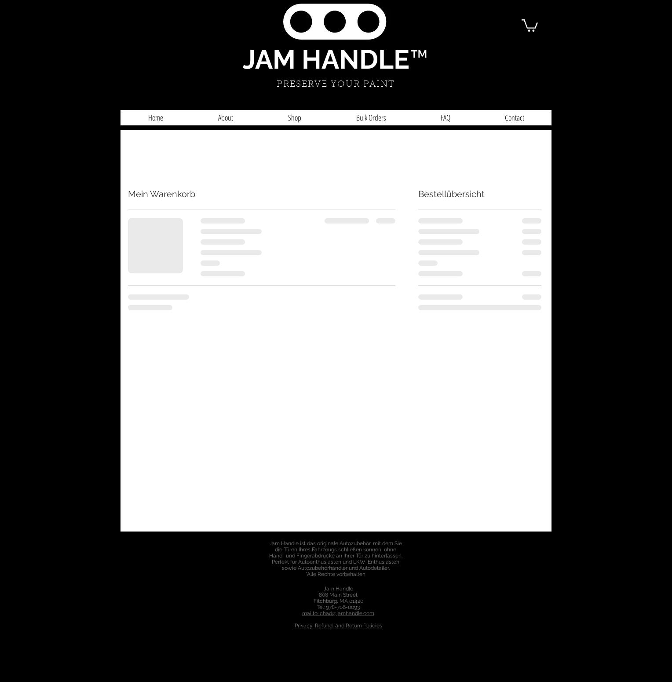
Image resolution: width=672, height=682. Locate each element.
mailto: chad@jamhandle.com (338, 613)
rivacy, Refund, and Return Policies (340, 626)
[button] (530, 25)
